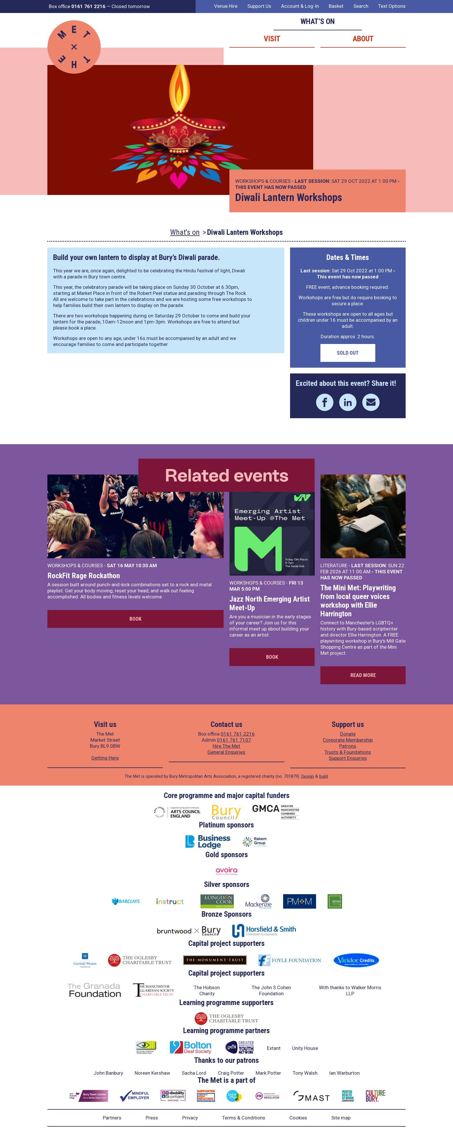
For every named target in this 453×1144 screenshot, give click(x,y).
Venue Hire (225, 6)
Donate (348, 734)
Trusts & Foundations (347, 752)
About (363, 38)
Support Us (259, 6)
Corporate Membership (348, 740)
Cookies (298, 1118)
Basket (336, 6)
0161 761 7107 (234, 740)
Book (135, 619)
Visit (272, 38)
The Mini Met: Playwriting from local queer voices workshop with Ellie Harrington (358, 600)
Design (307, 776)
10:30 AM (146, 565)
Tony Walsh (305, 1073)
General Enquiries (226, 752)
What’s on (317, 21)
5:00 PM (250, 589)
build (323, 776)
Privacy (190, 1118)
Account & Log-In (300, 6)
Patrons (347, 746)
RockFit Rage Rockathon (83, 575)
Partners (112, 1118)
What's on (185, 232)
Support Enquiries (348, 758)
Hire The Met (226, 746)
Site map (340, 1118)
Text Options (392, 6)
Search (360, 6)
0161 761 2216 (238, 734)
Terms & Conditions (243, 1118)
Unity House (305, 1048)
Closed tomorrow (131, 6)
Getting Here (105, 758)
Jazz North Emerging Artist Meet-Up (269, 603)
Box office (77, 6)
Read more (363, 675)
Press (152, 1118)
